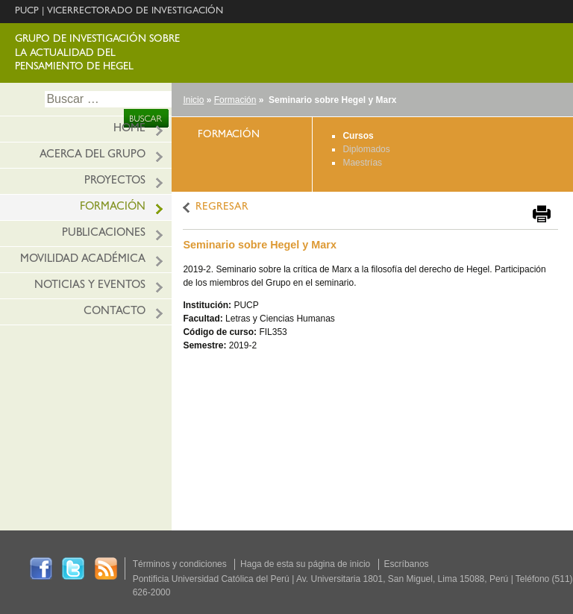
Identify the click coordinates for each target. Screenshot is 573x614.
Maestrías (362, 162)
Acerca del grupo (92, 155)
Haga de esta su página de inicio (305, 564)
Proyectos (114, 181)
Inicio (193, 100)
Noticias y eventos (89, 286)
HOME (129, 129)
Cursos (357, 136)
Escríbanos (406, 564)
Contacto (114, 312)
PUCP (27, 11)
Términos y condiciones (180, 564)
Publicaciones (103, 233)
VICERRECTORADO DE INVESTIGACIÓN (135, 11)
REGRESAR (221, 207)
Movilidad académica (82, 260)
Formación (112, 207)
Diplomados (365, 149)
